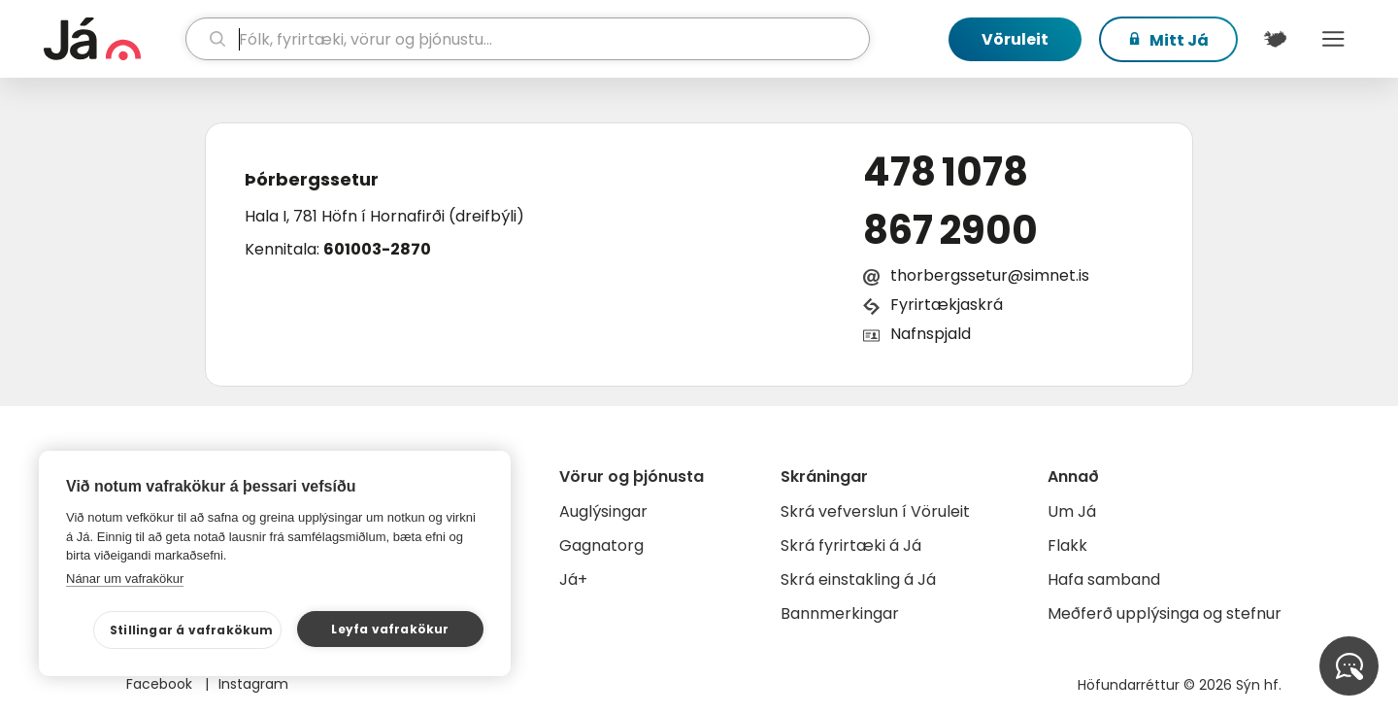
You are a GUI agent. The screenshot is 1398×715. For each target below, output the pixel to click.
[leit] (527, 38)
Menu (1333, 38)
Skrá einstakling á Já (858, 579)
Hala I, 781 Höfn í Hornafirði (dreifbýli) (384, 216)
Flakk (1067, 545)
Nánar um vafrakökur (124, 578)
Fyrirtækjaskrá (946, 304)
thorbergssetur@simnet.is (989, 275)
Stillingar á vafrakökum (192, 630)
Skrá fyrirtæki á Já (851, 545)
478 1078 (945, 172)
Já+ (573, 579)
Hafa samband (1104, 579)
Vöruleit (1015, 39)
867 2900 (950, 230)
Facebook (161, 684)
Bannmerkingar (840, 613)
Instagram (253, 684)
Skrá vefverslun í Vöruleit (875, 511)
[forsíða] (112, 38)
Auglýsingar (603, 511)
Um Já (1072, 511)
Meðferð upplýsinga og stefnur (1165, 613)
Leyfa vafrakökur (390, 629)
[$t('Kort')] (1274, 38)
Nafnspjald (930, 334)
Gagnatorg (601, 545)
